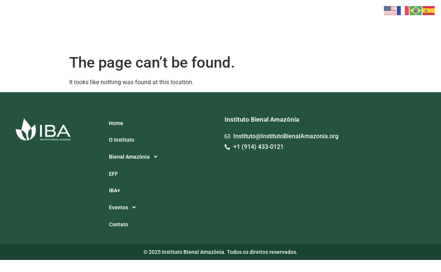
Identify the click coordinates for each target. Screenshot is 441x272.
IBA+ (331, 25)
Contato (389, 25)
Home (202, 25)
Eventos (358, 25)
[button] (276, 25)
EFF (313, 25)
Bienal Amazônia (276, 25)
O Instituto (230, 25)
